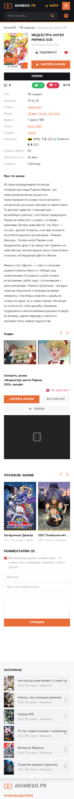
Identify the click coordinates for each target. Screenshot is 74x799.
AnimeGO (10, 27)
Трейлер (37, 76)
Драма (32, 113)
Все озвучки (56, 399)
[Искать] (52, 16)
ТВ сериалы (27, 27)
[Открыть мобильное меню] (66, 6)
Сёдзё (42, 113)
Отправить (37, 622)
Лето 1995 (35, 126)
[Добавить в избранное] (66, 53)
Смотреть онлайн (53, 64)
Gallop (32, 133)
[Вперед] (67, 333)
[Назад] (61, 333)
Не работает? (60, 390)
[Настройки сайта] (66, 16)
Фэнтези (54, 113)
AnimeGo (20, 6)
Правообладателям (18, 795)
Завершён (35, 107)
